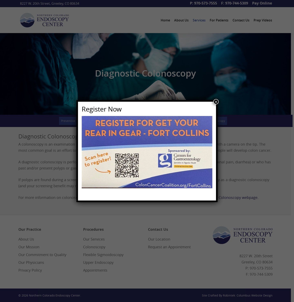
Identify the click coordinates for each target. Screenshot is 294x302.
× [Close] (216, 101)
